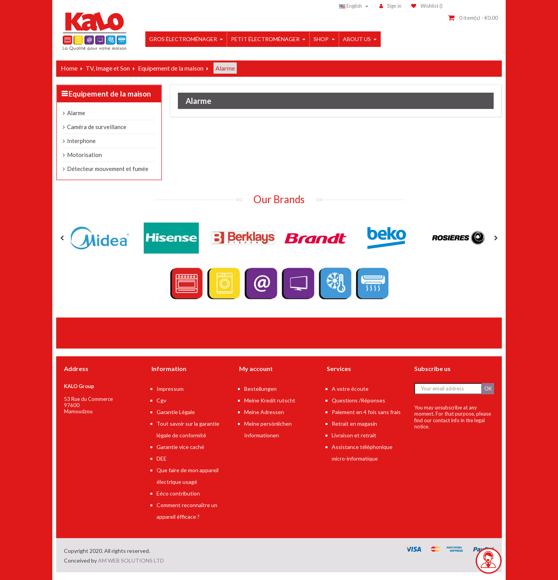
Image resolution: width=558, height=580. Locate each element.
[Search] (273, 6)
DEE (162, 458)
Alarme (76, 112)
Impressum (170, 388)
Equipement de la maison (110, 93)
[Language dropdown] (354, 6)
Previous (62, 238)
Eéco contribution (178, 493)
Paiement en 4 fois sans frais (366, 412)
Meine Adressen (264, 412)
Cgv (161, 400)
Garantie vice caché (180, 447)
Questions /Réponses (358, 400)
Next (496, 238)
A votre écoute (350, 388)
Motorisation (84, 154)
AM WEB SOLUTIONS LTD (131, 560)
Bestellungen (260, 388)
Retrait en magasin (354, 423)
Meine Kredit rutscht (269, 400)
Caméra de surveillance (96, 126)
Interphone (81, 140)
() (427, 6)
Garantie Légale (176, 412)
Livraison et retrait (354, 435)
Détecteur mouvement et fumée (107, 168)
